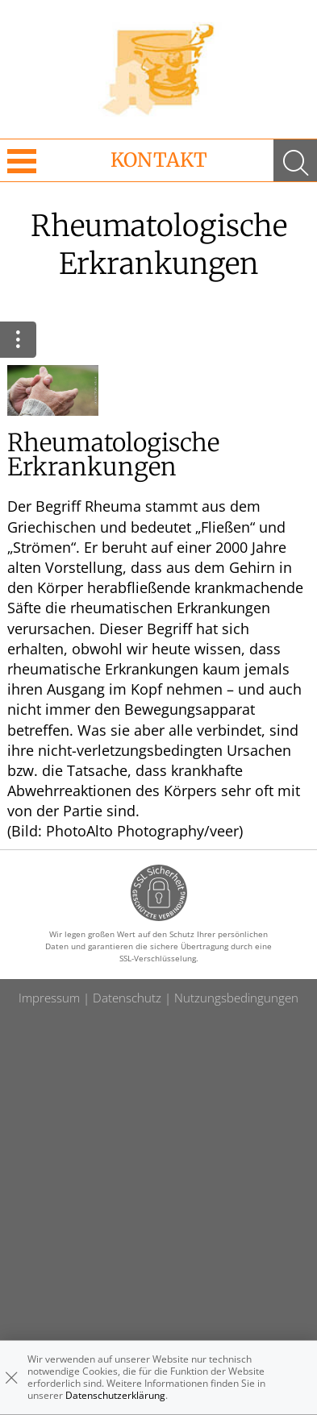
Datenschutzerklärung (115, 1395)
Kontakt (159, 159)
